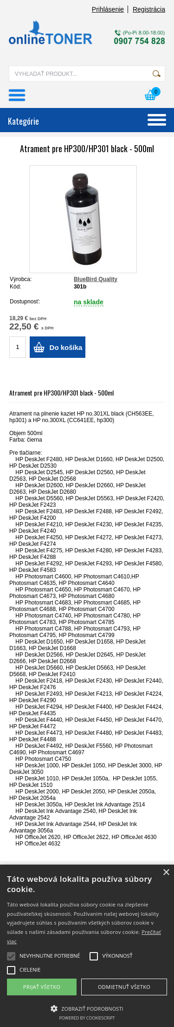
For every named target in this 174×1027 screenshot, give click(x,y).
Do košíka (66, 347)
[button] (87, 1008)
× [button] (165, 872)
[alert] (87, 946)
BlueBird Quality (95, 279)
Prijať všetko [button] (42, 986)
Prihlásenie (108, 9)
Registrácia (149, 9)
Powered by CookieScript (87, 1018)
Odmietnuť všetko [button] (124, 986)
